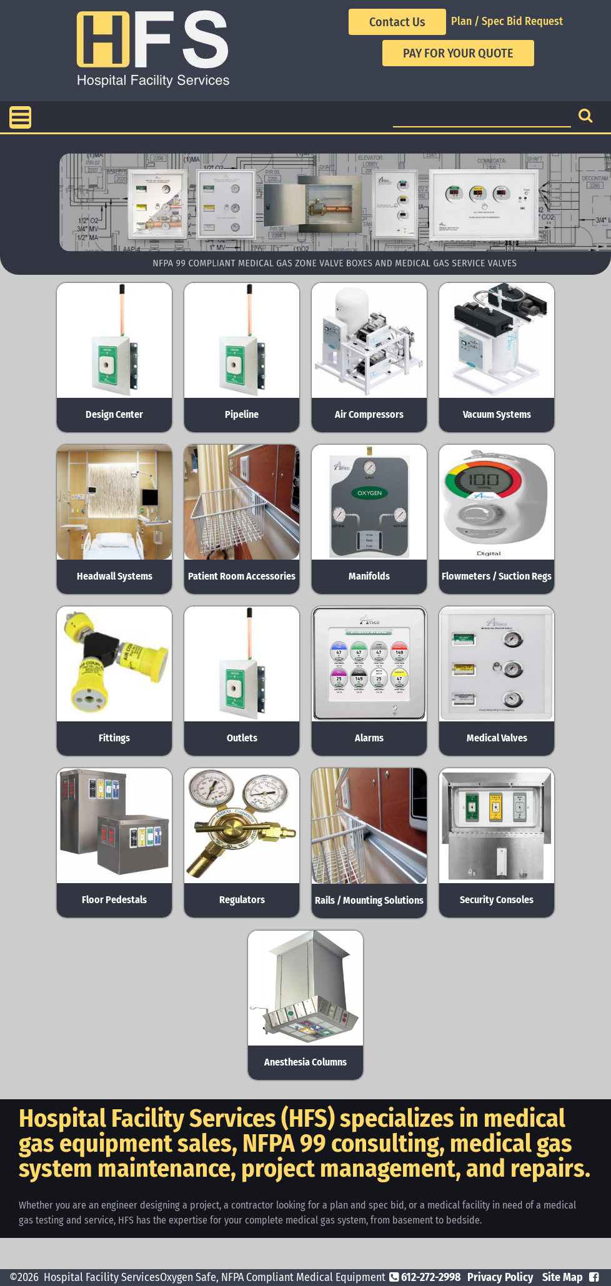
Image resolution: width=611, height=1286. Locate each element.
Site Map (562, 1277)
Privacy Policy (500, 1277)
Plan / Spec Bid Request (507, 21)
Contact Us (397, 21)
